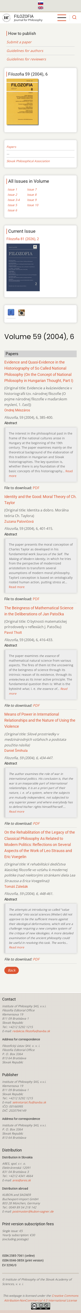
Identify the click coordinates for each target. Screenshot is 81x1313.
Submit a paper (19, 42)
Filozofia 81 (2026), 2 (22, 239)
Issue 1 (12, 189)
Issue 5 (12, 205)
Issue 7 (32, 189)
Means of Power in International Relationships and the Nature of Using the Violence (39, 720)
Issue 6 (12, 210)
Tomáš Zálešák (16, 886)
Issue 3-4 (14, 200)
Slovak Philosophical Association (28, 161)
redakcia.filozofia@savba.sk (31, 1031)
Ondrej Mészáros (17, 410)
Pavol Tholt (13, 633)
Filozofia (23, 16)
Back (11, 970)
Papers (11, 147)
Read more (17, 587)
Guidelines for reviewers (26, 59)
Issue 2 (12, 194)
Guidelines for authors (24, 50)
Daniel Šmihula (16, 751)
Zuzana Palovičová (19, 521)
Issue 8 (32, 194)
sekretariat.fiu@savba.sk (29, 1102)
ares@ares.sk (21, 1180)
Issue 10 (32, 205)
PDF (36, 487)
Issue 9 (32, 200)
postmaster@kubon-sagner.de (33, 1211)
